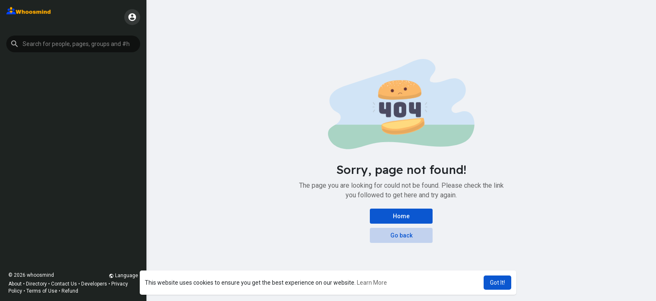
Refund (70, 291)
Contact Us (64, 284)
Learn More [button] (372, 282)
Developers (94, 284)
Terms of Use (41, 291)
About (15, 284)
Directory (36, 284)
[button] (73, 44)
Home (401, 216)
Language (123, 275)
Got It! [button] (497, 282)
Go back (401, 235)
